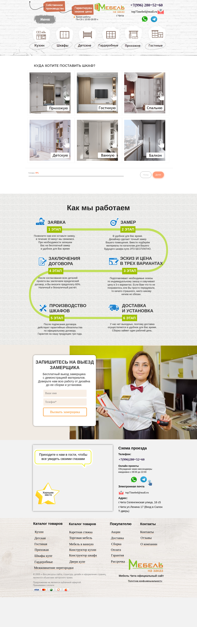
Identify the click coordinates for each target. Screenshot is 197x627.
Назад (145, 175)
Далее (158, 175)
